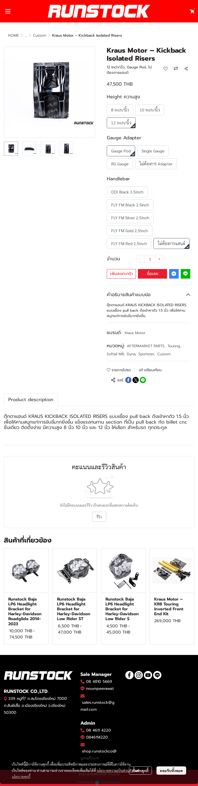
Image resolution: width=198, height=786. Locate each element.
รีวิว (99, 516)
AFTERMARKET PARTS (146, 346)
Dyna (131, 354)
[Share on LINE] (143, 380)
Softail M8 (116, 354)
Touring (174, 346)
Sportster (146, 354)
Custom (39, 35)
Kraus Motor (135, 333)
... (26, 35)
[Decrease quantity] (140, 259)
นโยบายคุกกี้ (21, 776)
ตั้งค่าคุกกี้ (140, 770)
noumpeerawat (100, 688)
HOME (13, 35)
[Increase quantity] (159, 259)
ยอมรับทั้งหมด (171, 770)
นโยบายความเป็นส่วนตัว (115, 770)
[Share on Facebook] (128, 380)
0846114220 (97, 737)
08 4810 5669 (99, 681)
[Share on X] (136, 380)
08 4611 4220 (98, 730)
